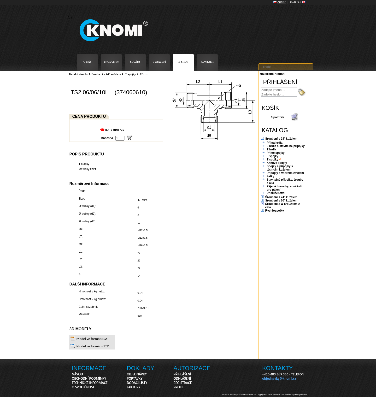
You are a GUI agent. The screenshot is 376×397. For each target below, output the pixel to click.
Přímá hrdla (274, 142)
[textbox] (285, 66)
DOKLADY (140, 368)
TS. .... (143, 74)
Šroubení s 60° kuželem (281, 200)
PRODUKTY (111, 61)
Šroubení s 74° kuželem (281, 197)
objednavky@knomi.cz (279, 378)
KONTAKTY (277, 368)
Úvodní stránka (78, 74)
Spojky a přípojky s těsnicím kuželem (280, 168)
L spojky (272, 156)
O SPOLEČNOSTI (84, 387)
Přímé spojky (276, 152)
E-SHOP (183, 61)
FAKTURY (134, 387)
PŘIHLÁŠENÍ (182, 374)
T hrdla (271, 149)
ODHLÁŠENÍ (182, 378)
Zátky (270, 176)
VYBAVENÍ (159, 61)
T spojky (130, 74)
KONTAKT (207, 61)
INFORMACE (89, 368)
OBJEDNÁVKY (137, 374)
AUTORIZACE (191, 368)
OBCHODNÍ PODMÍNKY (89, 378)
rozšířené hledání (273, 74)
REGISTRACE (182, 383)
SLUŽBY (135, 61)
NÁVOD (77, 374)
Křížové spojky (277, 163)
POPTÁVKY (135, 378)
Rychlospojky (274, 210)
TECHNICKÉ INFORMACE (90, 383)
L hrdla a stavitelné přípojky (286, 146)
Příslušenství (276, 193)
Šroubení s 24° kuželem (106, 74)
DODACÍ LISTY (137, 383)
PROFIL (178, 387)
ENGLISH (295, 2)
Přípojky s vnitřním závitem (285, 173)
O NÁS (87, 61)
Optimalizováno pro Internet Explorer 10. (239, 394)
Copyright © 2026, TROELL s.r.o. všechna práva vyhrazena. (282, 394)
